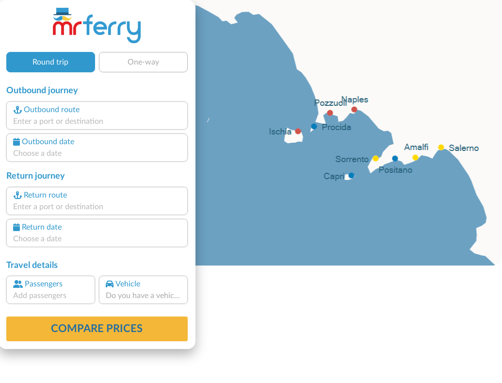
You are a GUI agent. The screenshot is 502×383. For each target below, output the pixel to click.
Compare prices (97, 328)
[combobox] (97, 121)
